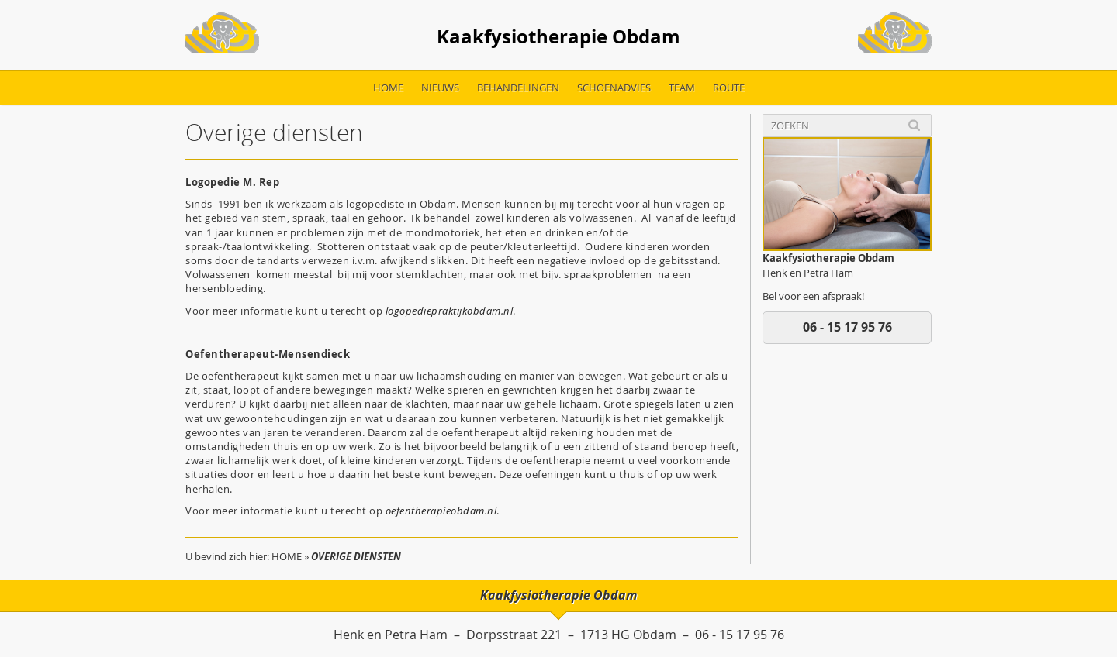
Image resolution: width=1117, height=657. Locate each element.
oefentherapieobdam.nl (441, 511)
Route (729, 88)
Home (388, 88)
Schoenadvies (614, 88)
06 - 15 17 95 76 (847, 326)
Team (682, 88)
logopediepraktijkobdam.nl (450, 311)
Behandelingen (518, 88)
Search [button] (914, 125)
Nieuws (440, 88)
